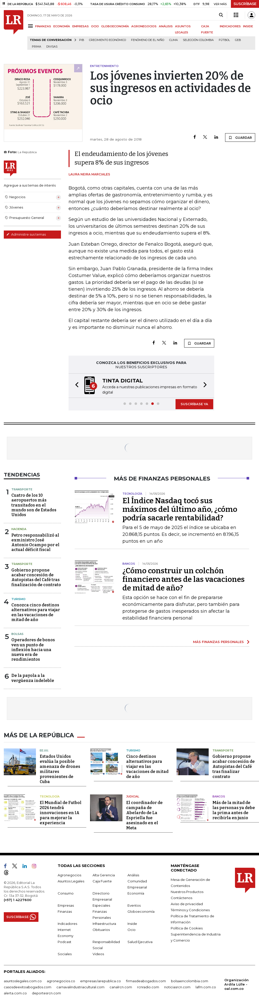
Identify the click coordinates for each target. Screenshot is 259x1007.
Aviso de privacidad (187, 903)
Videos (98, 953)
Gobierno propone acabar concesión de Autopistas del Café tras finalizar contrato (233, 765)
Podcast (64, 941)
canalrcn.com (121, 986)
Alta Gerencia (104, 874)
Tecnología (49, 795)
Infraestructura (104, 923)
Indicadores (67, 923)
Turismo (18, 599)
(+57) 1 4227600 (17, 899)
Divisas (51, 46)
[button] (75, 386)
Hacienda (18, 529)
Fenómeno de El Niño (147, 40)
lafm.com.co (206, 986)
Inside (132, 923)
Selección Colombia (198, 40)
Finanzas (65, 911)
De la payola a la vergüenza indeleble (32, 678)
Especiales (101, 905)
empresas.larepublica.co (100, 980)
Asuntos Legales (71, 880)
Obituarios (101, 929)
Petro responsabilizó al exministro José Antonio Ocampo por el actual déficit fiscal (35, 542)
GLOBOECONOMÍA (115, 26)
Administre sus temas (26, 234)
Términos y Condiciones (190, 909)
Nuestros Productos (187, 891)
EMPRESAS (80, 26)
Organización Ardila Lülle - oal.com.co (236, 983)
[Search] (221, 15)
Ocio (131, 929)
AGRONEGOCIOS (144, 26)
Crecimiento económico (107, 40)
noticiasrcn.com (177, 986)
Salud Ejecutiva (140, 941)
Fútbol (224, 40)
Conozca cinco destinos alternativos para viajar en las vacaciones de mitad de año (35, 612)
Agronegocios (69, 874)
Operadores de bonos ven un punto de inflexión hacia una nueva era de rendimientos (33, 649)
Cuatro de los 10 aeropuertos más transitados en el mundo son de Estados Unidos (33, 505)
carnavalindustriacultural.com (80, 986)
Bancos (218, 795)
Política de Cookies (187, 927)
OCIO (95, 26)
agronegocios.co (61, 980)
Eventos (134, 905)
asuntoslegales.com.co (23, 980)
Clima (173, 40)
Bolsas (17, 634)
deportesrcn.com (46, 992)
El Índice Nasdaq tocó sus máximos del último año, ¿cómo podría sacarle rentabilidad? (179, 509)
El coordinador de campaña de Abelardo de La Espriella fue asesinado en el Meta (144, 814)
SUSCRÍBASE (244, 4)
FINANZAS (43, 26)
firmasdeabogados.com (146, 980)
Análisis (133, 874)
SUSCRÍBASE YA (194, 404)
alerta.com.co (15, 992)
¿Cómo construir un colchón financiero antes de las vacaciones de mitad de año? (183, 579)
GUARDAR (240, 137)
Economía (135, 892)
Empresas (66, 905)
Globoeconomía (141, 911)
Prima (36, 46)
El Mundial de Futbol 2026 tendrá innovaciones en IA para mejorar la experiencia (60, 812)
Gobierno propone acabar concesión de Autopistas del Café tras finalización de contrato (36, 577)
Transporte (21, 489)
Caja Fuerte (102, 880)
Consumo (66, 892)
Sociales (65, 953)
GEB (238, 40)
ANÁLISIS (166, 26)
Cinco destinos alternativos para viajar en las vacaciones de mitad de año (147, 765)
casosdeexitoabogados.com (27, 986)
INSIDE (248, 26)
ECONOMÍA (61, 26)
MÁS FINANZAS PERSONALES (218, 642)
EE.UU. (44, 749)
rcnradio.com (148, 986)
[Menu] (31, 25)
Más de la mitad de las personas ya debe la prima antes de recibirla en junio (233, 809)
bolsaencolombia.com (189, 980)
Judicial (132, 795)
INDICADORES (230, 26)
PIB (81, 40)
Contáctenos (181, 897)
